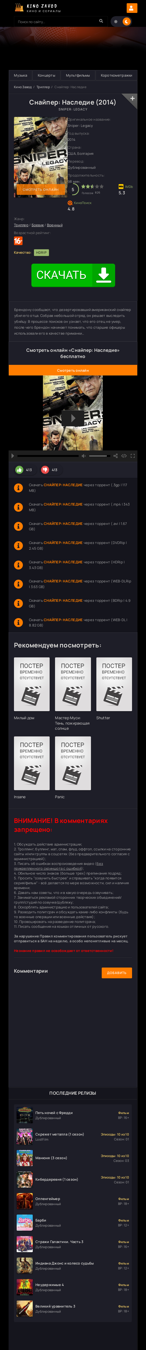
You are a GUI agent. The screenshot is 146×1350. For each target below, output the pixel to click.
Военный (55, 225)
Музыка (20, 75)
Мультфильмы (78, 75)
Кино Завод (23, 87)
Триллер (43, 87)
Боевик (38, 225)
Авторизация (132, 8)
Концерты (46, 75)
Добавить (117, 973)
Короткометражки (116, 75)
